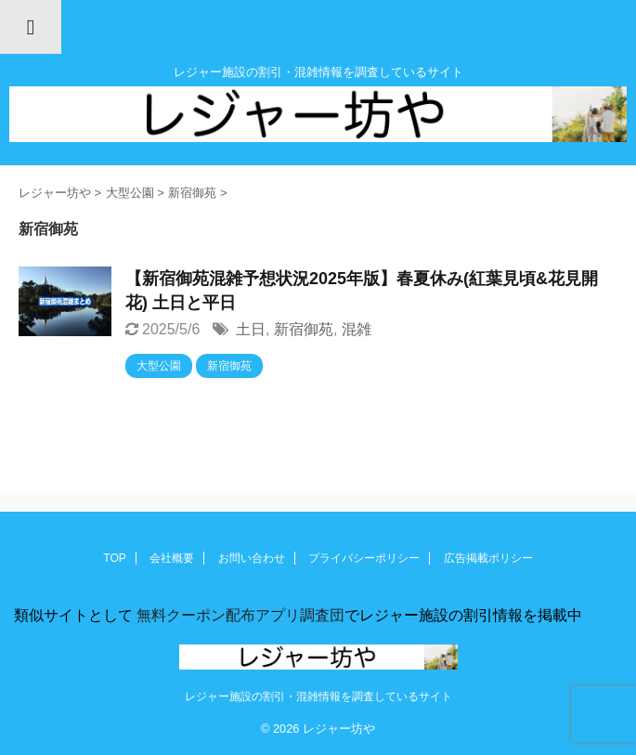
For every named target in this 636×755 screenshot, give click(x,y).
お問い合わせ (251, 558)
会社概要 (171, 558)
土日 (251, 329)
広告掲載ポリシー (488, 558)
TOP (114, 558)
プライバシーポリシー (364, 558)
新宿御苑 (303, 329)
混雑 (356, 329)
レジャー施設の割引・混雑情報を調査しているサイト (318, 696)
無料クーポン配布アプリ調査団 (238, 615)
